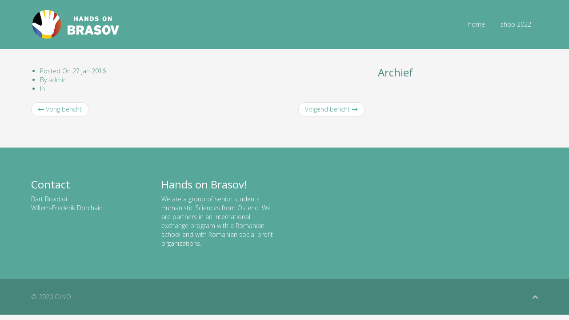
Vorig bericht (60, 109)
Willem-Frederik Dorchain (67, 208)
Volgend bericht (331, 109)
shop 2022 (516, 24)
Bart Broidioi (49, 199)
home (476, 24)
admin (57, 80)
